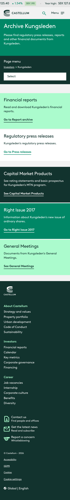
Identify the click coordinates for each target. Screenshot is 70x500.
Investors (9, 67)
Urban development (17, 322)
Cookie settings (13, 479)
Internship (11, 388)
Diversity (10, 403)
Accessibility (10, 460)
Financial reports (15, 347)
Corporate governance (19, 363)
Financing (10, 368)
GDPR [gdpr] (7, 466)
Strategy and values (17, 312)
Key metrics (12, 357)
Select (11, 76)
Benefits (9, 398)
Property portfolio (16, 317)
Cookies (8, 472)
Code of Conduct (15, 327)
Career (8, 377)
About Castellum (16, 306)
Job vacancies (13, 383)
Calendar (10, 352)
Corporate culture (16, 393)
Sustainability (13, 332)
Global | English (18, 488)
